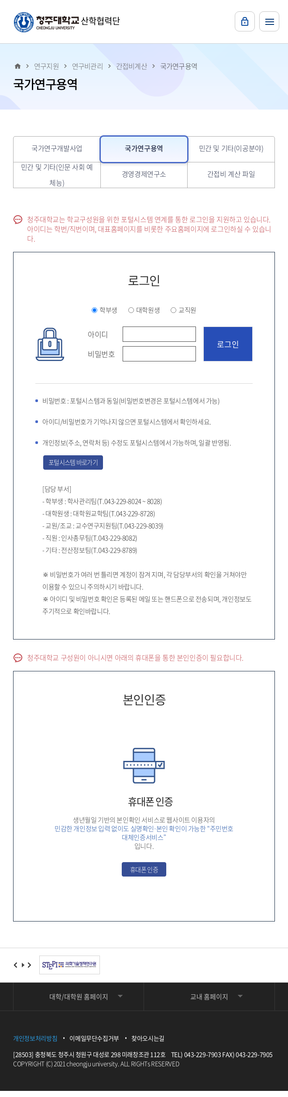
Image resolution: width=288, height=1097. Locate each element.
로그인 (245, 21)
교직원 (187, 309)
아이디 (98, 334)
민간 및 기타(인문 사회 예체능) (57, 175)
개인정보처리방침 (35, 1044)
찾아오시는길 (148, 1044)
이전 (16, 971)
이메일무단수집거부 (94, 1044)
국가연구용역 (178, 66)
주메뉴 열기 (269, 21)
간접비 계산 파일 (231, 174)
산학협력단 (67, 22)
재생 (23, 971)
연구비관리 (87, 66)
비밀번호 (101, 354)
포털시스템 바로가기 (80, 463)
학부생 (108, 309)
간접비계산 (131, 66)
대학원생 (148, 309)
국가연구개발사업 (56, 148)
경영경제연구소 (144, 174)
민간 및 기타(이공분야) (231, 148)
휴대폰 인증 (144, 873)
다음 (30, 971)
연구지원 (46, 66)
